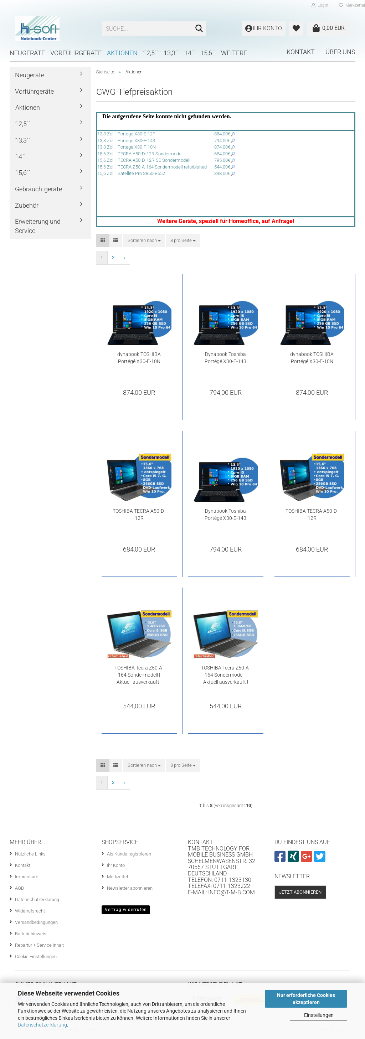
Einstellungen (319, 1015)
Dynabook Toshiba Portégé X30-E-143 (225, 357)
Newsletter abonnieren (130, 888)
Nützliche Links (30, 854)
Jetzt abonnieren (300, 892)
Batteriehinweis (30, 933)
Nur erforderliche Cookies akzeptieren (306, 998)
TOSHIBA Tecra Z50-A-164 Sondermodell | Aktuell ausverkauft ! (139, 675)
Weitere (234, 53)
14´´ (189, 53)
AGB (19, 888)
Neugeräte (27, 53)
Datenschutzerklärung (42, 1025)
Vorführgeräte (76, 53)
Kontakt (301, 52)
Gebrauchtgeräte (38, 189)
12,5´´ (150, 53)
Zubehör (26, 205)
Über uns (340, 52)
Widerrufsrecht (30, 911)
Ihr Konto (116, 865)
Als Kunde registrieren (129, 854)
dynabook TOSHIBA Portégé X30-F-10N (139, 357)
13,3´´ (171, 53)
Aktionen (122, 53)
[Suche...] (199, 29)
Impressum (26, 876)
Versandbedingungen (36, 922)
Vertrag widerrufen (126, 909)
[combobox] (144, 240)
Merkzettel (117, 876)
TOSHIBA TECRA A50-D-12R (139, 514)
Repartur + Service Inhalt (39, 945)
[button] (102, 240)
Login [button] (320, 5)
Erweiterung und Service (38, 226)
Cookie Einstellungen (36, 956)
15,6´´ (208, 53)
